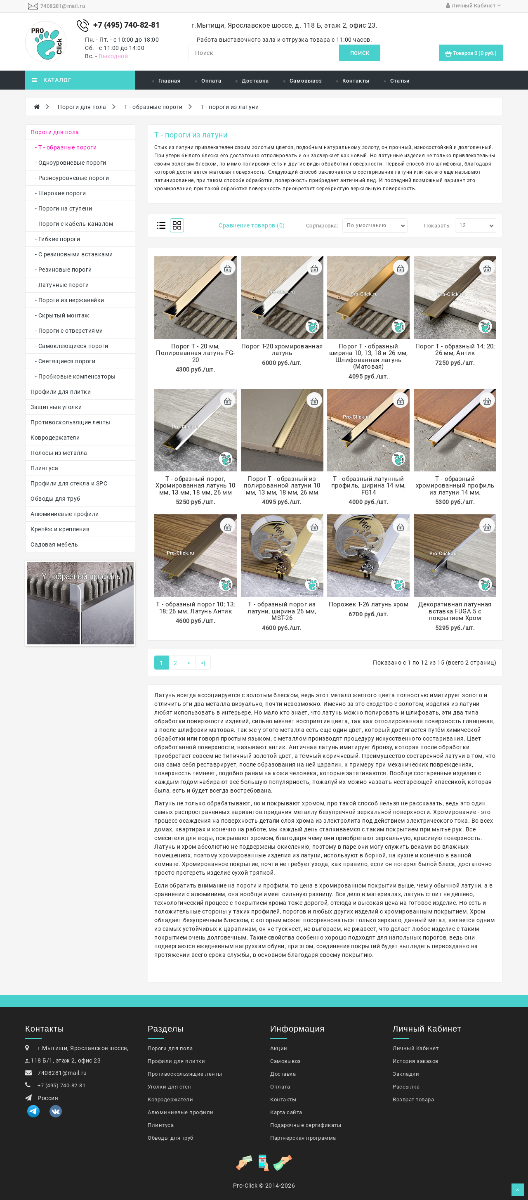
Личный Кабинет (415, 1048)
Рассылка (406, 1087)
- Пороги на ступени (61, 208)
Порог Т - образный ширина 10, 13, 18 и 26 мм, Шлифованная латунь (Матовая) (368, 357)
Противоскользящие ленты (71, 422)
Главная (169, 81)
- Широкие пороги (58, 193)
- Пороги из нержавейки (67, 300)
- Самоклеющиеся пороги (69, 346)
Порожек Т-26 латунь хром (368, 604)
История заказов (415, 1061)
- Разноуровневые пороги (70, 178)
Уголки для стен (169, 1087)
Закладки (406, 1074)
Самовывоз (306, 81)
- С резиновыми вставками (72, 254)
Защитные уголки (56, 407)
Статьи (400, 81)
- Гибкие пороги (55, 239)
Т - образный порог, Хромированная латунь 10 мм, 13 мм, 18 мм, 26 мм (195, 485)
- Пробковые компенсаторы (73, 376)
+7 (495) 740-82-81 (61, 1085)
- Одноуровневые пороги (68, 162)
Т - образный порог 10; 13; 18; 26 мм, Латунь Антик (195, 608)
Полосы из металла (59, 453)
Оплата (211, 81)
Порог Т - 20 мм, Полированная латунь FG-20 (195, 353)
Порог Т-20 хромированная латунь (282, 350)
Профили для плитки (61, 391)
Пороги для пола (82, 107)
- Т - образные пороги (64, 147)
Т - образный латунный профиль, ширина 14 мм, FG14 (368, 485)
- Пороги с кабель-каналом (72, 223)
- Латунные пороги (60, 285)
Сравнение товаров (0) (252, 225)
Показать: (437, 225)
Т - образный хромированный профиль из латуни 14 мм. (455, 485)
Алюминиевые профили (65, 514)
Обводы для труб (55, 498)
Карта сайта (286, 1112)
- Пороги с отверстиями (67, 330)
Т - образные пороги (153, 107)
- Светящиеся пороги (63, 361)
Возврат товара (413, 1099)
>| (203, 663)
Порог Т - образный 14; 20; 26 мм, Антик (455, 350)
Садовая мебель (54, 544)
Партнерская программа (303, 1138)
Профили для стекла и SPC (69, 483)
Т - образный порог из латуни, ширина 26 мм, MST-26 (282, 611)
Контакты (356, 81)
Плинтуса (44, 468)
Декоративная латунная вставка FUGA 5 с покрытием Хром (454, 611)
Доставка (255, 81)
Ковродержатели (55, 437)
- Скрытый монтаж (60, 315)
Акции (279, 1048)
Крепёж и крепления (60, 529)
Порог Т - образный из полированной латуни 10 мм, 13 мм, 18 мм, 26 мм (282, 485)
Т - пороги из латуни (229, 107)
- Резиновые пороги (61, 269)
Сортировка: (322, 225)
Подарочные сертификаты (305, 1125)
